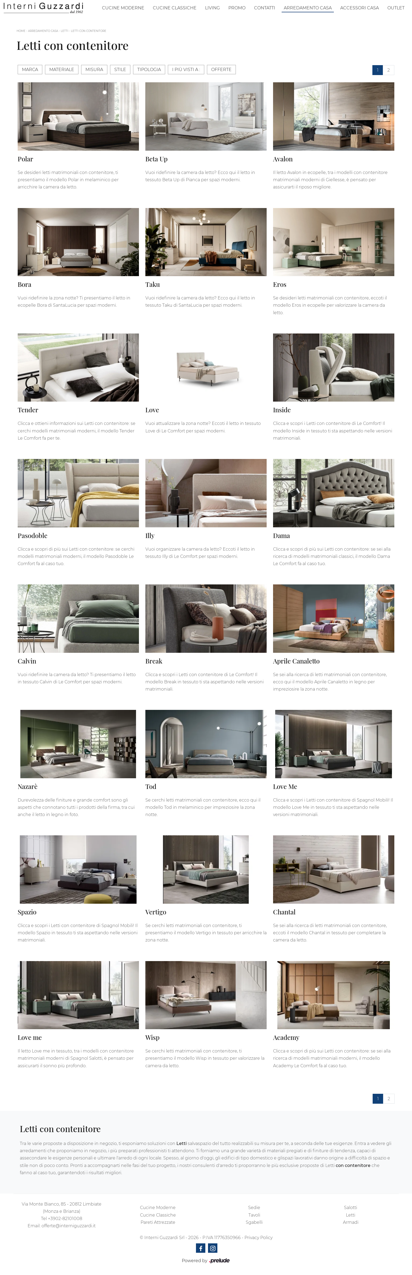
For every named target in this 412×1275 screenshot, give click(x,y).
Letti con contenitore (88, 31)
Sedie (254, 1207)
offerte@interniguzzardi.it (68, 1225)
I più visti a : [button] (186, 69)
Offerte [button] (221, 69)
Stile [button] (120, 69)
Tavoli (254, 1215)
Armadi (350, 1222)
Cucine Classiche (174, 7)
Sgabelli (254, 1222)
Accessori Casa (359, 7)
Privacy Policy (258, 1237)
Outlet (396, 7)
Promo (236, 7)
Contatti (264, 7)
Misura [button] (94, 69)
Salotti (350, 1207)
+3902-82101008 (65, 1218)
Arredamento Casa (308, 7)
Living (212, 7)
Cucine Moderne (123, 7)
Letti (64, 31)
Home (21, 31)
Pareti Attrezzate (158, 1222)
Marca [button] (30, 69)
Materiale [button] (61, 69)
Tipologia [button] (149, 69)
